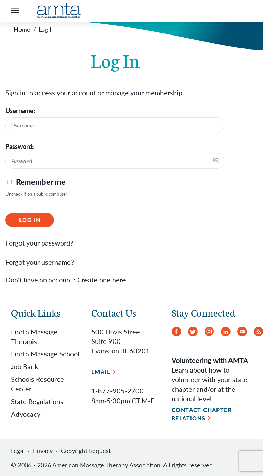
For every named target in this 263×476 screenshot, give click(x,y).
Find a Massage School (45, 353)
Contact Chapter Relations (202, 413)
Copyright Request (86, 450)
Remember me (40, 182)
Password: (19, 146)
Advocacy (25, 413)
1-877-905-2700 (117, 390)
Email (100, 371)
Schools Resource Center (37, 383)
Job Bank (24, 365)
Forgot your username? (39, 261)
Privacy (43, 450)
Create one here (101, 279)
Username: (20, 110)
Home (22, 29)
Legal (18, 450)
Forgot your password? (39, 242)
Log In (30, 219)
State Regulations (37, 400)
